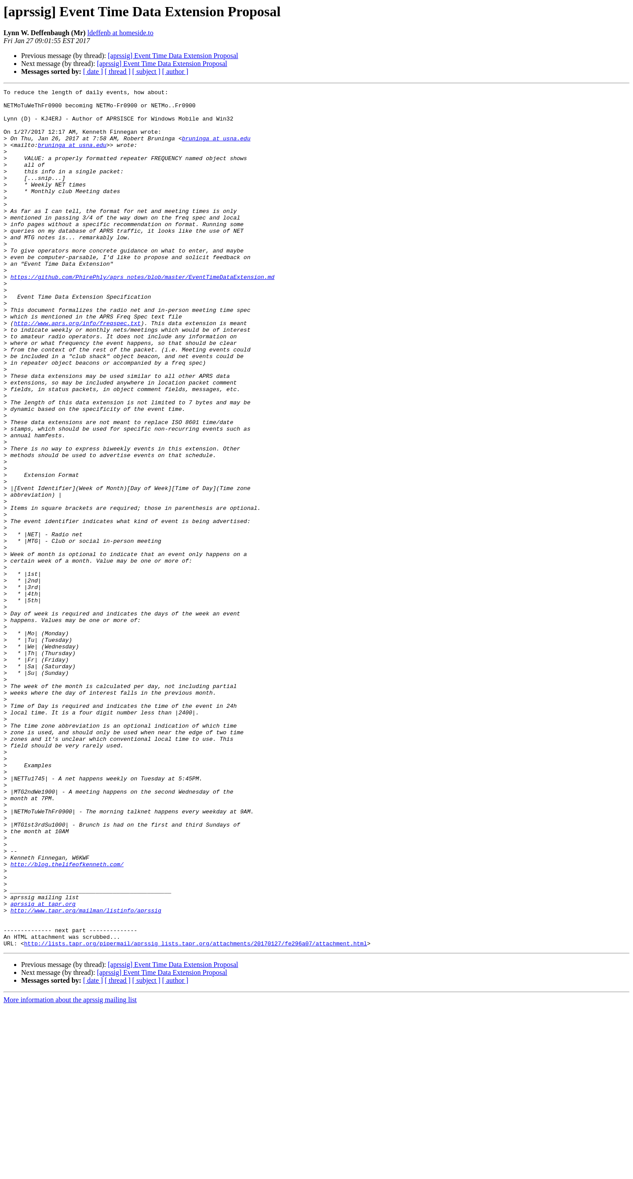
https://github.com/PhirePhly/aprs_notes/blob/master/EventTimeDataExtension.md (143, 315)
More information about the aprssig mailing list (70, 1171)
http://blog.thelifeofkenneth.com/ (67, 1020)
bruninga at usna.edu (216, 149)
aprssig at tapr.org (43, 1067)
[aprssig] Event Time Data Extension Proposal (173, 55)
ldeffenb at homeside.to (120, 33)
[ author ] (175, 71)
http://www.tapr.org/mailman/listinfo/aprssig (86, 1075)
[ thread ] (118, 71)
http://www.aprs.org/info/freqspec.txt (77, 370)
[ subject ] (146, 71)
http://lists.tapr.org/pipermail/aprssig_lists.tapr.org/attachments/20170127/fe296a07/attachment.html (195, 1115)
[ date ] (93, 71)
